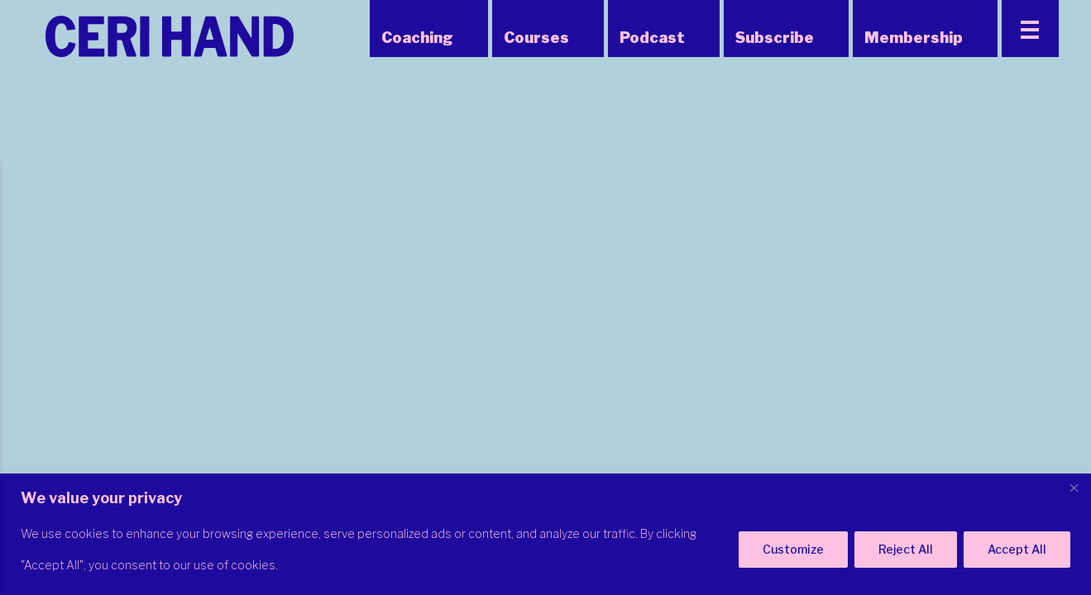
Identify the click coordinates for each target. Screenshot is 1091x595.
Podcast (652, 37)
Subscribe (774, 37)
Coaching (417, 37)
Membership (913, 37)
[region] (545, 534)
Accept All (1017, 549)
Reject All (905, 549)
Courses (536, 37)
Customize (793, 549)
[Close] (1074, 487)
